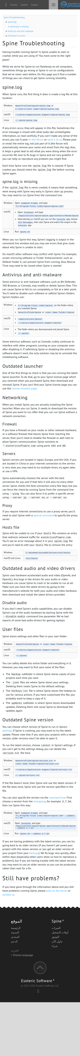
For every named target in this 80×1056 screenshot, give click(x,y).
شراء (55, 946)
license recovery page (24, 388)
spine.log (12, 21)
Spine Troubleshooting (14, 17)
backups (34, 853)
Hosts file (10, 527)
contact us (8, 895)
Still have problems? (31, 879)
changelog (39, 801)
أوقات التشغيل (60, 933)
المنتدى (15, 937)
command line (57, 797)
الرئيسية (15, 928)
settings (7, 730)
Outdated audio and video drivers (38, 568)
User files (12, 629)
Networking (15, 397)
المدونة (15, 933)
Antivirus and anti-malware (20, 31)
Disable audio (14, 602)
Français (13, 4)
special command (43, 515)
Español (24, 4)
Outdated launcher (16, 35)
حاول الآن (57, 942)
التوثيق (55, 937)
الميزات (56, 928)
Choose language (22, 955)
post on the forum (56, 891)
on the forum (36, 139)
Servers (8, 453)
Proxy (7, 505)
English (34, 4)
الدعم (14, 942)
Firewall (9, 424)
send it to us (54, 139)
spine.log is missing (19, 26)
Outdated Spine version (28, 720)
